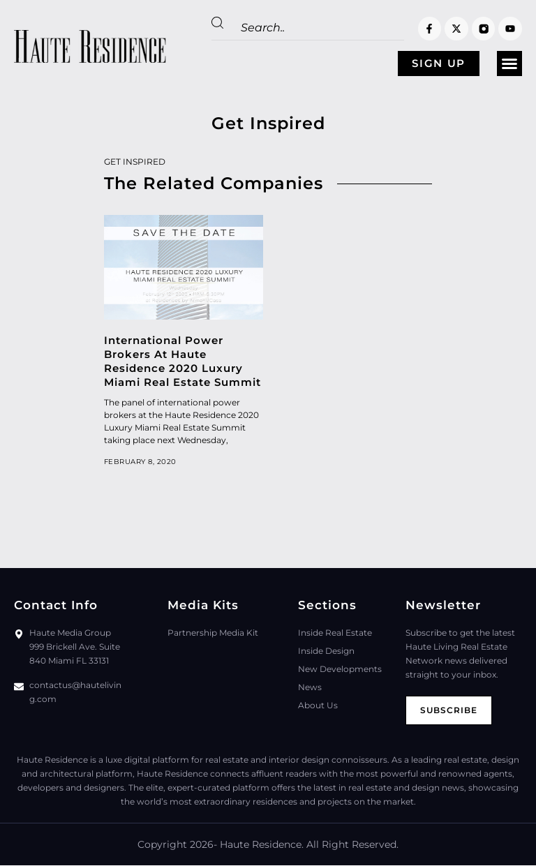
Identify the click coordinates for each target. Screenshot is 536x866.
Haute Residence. (262, 845)
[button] (509, 64)
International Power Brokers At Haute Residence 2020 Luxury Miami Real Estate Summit (182, 361)
